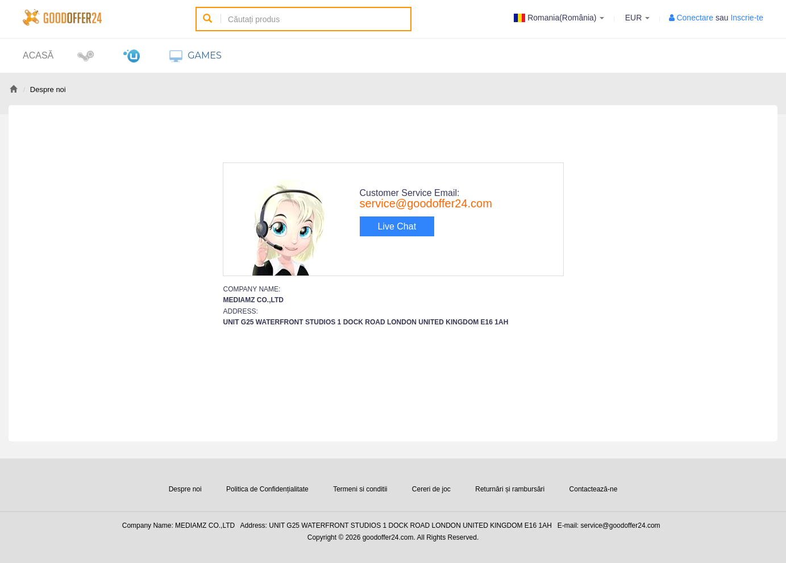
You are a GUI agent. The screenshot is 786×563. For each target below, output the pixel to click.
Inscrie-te (746, 17)
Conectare (694, 17)
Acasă (38, 55)
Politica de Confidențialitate (267, 489)
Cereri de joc (431, 489)
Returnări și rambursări (509, 489)
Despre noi (185, 489)
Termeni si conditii (360, 489)
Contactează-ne (593, 489)
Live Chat (397, 226)
